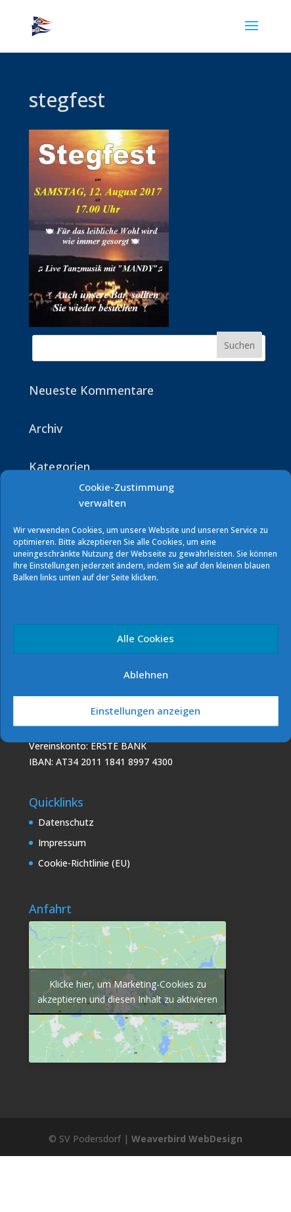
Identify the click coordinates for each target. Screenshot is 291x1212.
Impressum (62, 842)
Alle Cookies (145, 638)
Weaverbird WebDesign (186, 1138)
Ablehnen (145, 674)
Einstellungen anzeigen (145, 710)
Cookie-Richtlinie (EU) (84, 863)
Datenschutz (66, 822)
